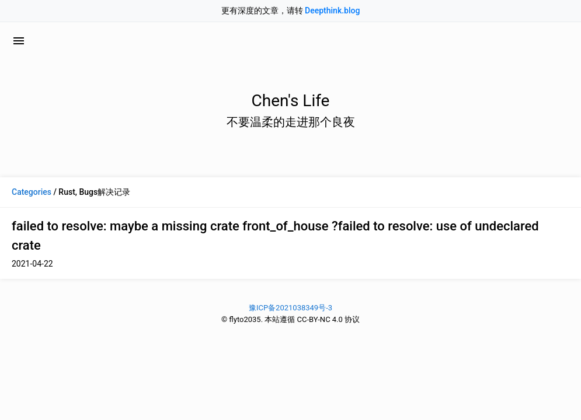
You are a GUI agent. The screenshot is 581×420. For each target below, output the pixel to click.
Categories (31, 192)
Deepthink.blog (332, 10)
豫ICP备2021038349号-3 (290, 307)
